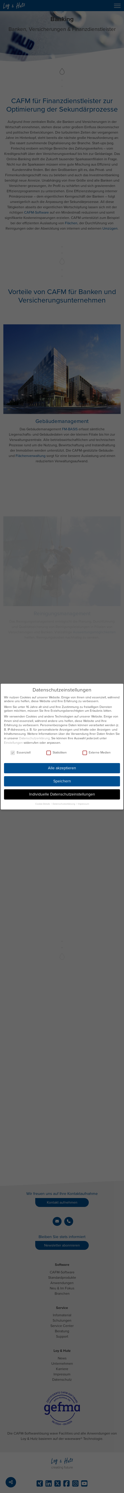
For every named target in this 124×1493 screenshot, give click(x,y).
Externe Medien (97, 750)
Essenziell (20, 750)
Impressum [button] (83, 801)
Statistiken (56, 750)
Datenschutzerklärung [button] (64, 801)
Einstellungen (13, 740)
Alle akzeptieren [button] (62, 766)
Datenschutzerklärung (34, 736)
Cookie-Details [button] (43, 801)
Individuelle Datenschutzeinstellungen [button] (62, 792)
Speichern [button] (62, 779)
